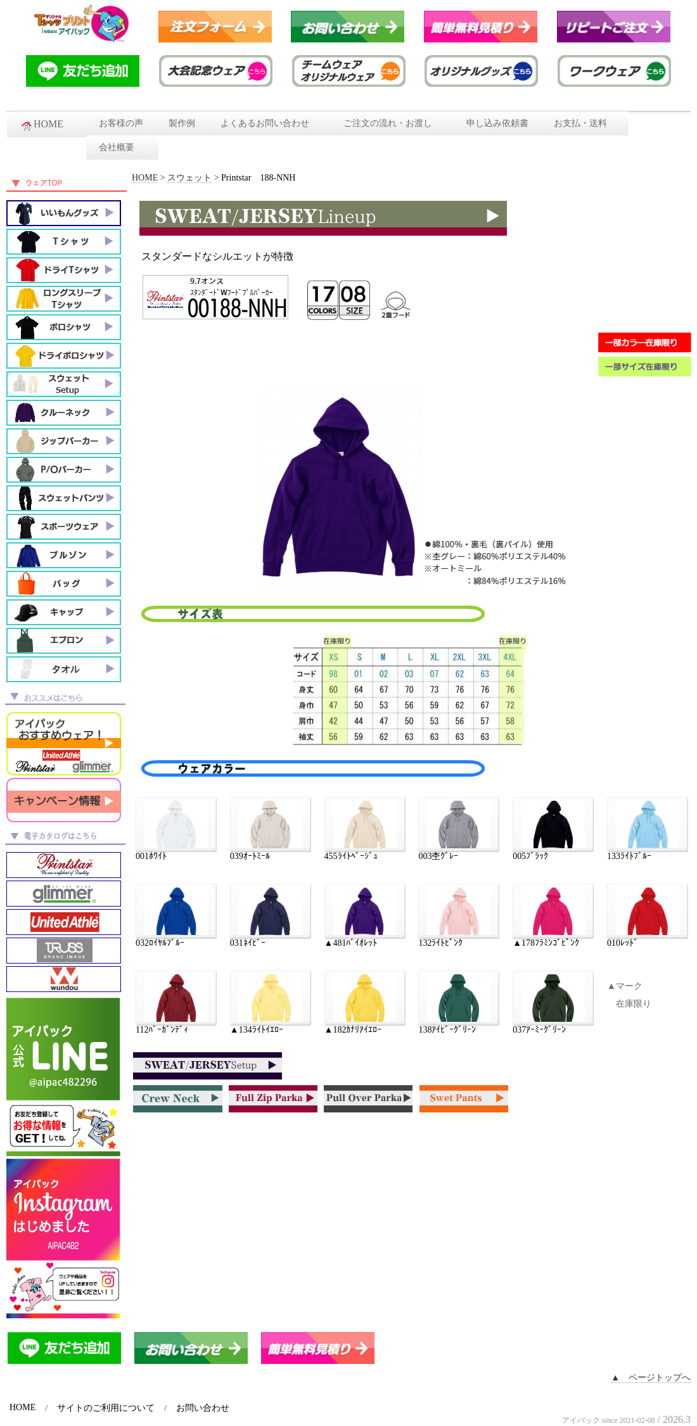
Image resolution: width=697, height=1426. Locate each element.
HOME (47, 124)
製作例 (182, 123)
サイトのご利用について (106, 1408)
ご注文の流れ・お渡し (392, 123)
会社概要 (122, 147)
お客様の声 (121, 123)
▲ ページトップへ (651, 1377)
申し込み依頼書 (497, 123)
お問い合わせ (202, 1408)
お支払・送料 (585, 123)
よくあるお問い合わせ (269, 123)
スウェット (189, 177)
